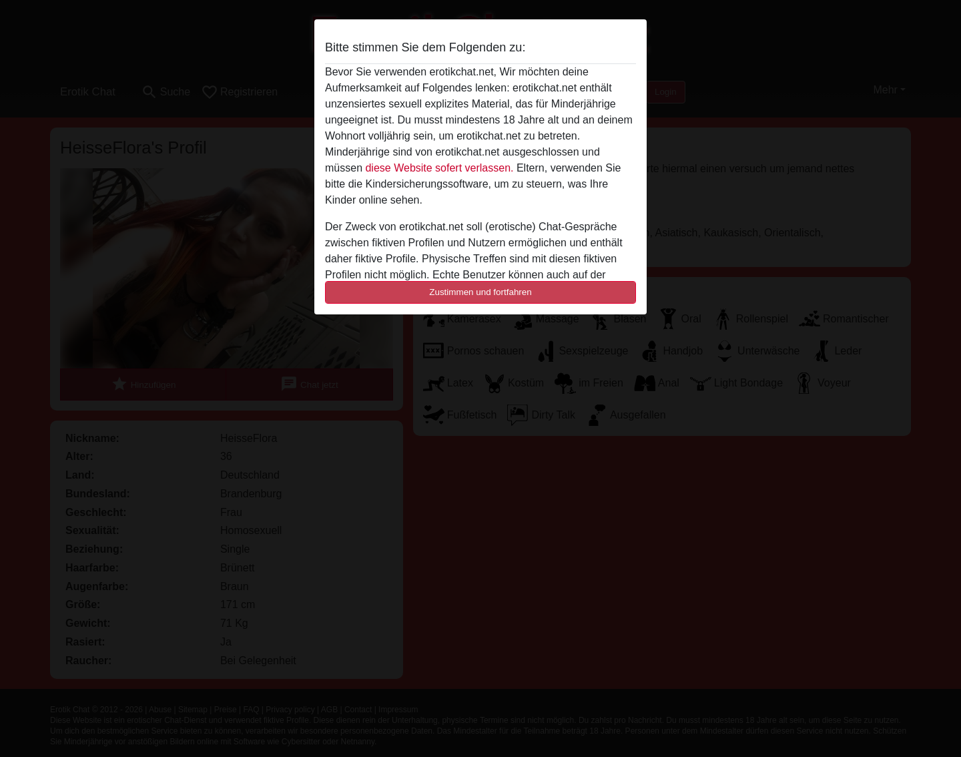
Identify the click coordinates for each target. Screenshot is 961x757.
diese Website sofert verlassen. (439, 168)
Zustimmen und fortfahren (480, 292)
